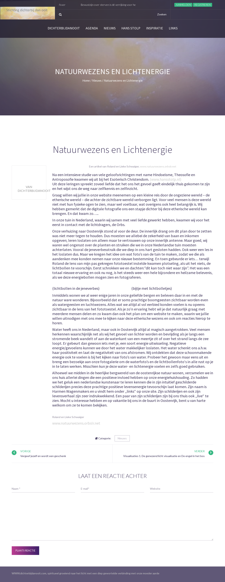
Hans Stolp (130, 28)
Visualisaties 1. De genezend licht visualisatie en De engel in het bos (164, 456)
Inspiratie (154, 28)
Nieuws (110, 28)
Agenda (92, 28)
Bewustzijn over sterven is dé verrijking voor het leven (114, 4)
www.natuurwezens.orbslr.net (158, 166)
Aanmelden (183, 4)
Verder (199, 451)
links (173, 28)
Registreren (202, 4)
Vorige (25, 451)
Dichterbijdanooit (64, 28)
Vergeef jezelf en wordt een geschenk (43, 456)
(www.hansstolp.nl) (165, 179)
